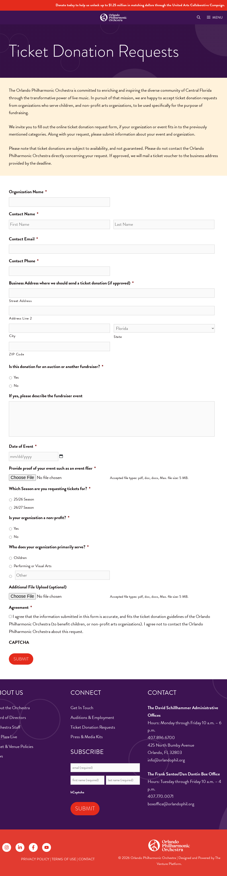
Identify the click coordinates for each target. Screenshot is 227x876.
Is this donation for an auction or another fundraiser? (56, 367)
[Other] (62, 575)
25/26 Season (24, 499)
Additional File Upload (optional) (38, 587)
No (16, 385)
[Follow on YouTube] (46, 847)
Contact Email (23, 239)
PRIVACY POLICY (35, 859)
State (118, 336)
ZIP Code (16, 354)
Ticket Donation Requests (92, 727)
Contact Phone (24, 261)
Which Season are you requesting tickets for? (49, 489)
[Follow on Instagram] (6, 847)
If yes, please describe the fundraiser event (45, 396)
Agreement (20, 607)
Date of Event (23, 446)
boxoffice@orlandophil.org (171, 803)
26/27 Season (24, 507)
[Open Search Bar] (199, 17)
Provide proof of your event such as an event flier (52, 468)
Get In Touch (81, 707)
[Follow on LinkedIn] (20, 847)
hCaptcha (77, 792)
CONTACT (86, 859)
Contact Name (23, 214)
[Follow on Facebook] (33, 847)
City (12, 336)
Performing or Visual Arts (32, 566)
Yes (16, 377)
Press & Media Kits (86, 736)
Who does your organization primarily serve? (49, 547)
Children (20, 558)
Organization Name (28, 192)
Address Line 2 (20, 318)
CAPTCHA (19, 642)
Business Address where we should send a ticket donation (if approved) (71, 283)
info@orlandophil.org (166, 760)
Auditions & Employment (92, 717)
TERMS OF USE (64, 859)
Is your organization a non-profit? (39, 518)
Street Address (20, 301)
